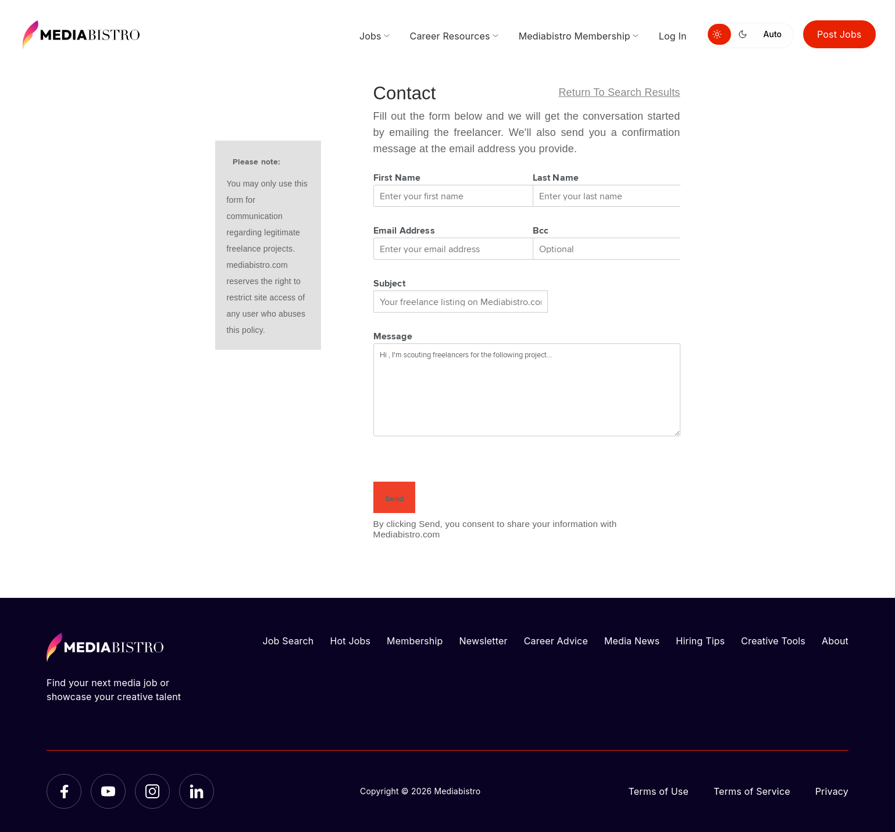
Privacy (831, 791)
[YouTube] (108, 791)
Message (392, 335)
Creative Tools (773, 641)
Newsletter (483, 641)
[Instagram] (152, 791)
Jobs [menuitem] (370, 36)
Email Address (404, 230)
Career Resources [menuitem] (450, 36)
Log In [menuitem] (673, 36)
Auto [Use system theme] (773, 34)
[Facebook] (64, 791)
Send (394, 498)
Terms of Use (658, 791)
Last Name (556, 177)
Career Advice (556, 641)
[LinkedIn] (196, 791)
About (835, 641)
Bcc (541, 230)
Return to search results (619, 92)
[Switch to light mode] (719, 34)
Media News (631, 641)
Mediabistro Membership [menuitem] (574, 36)
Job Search (288, 641)
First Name (397, 177)
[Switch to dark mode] (745, 34)
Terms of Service (752, 791)
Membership (415, 641)
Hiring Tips (700, 641)
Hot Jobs (350, 641)
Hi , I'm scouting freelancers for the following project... (526, 389)
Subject (389, 283)
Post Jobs (839, 34)
